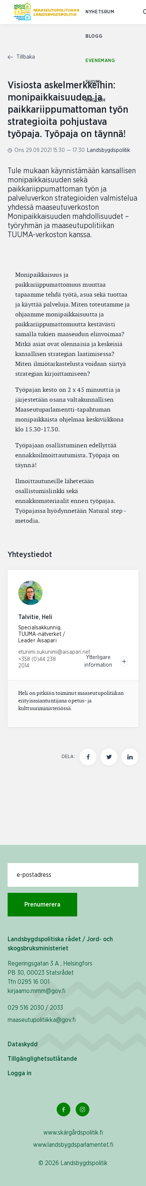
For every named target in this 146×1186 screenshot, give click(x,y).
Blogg (94, 36)
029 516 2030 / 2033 (35, 1008)
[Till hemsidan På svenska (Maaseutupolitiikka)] (47, 12)
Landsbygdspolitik (108, 150)
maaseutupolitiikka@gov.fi (42, 1020)
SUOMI (93, 82)
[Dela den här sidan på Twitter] (108, 757)
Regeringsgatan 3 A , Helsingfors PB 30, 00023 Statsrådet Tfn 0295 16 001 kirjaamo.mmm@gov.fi (50, 977)
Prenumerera (42, 905)
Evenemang (100, 60)
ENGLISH (95, 100)
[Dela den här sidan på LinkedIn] (129, 757)
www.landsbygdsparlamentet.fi (73, 1145)
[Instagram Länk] (82, 1109)
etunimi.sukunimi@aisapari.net (54, 652)
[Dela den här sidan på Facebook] (88, 757)
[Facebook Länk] (63, 1109)
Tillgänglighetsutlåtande (42, 1059)
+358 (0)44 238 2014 (37, 663)
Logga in (20, 1073)
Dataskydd (23, 1044)
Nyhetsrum (100, 12)
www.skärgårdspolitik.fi (73, 1133)
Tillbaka (21, 57)
